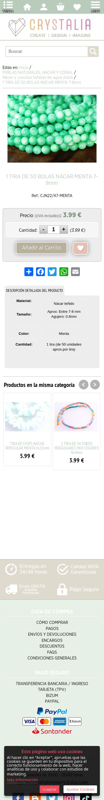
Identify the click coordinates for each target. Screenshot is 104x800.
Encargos (52, 641)
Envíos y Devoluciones (52, 634)
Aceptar (49, 789)
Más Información (22, 779)
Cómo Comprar (52, 623)
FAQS (52, 652)
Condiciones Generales (52, 658)
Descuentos (52, 646)
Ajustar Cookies (80, 789)
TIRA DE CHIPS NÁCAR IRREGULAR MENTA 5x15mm (27, 446)
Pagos (52, 629)
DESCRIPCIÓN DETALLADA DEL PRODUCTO (34, 290)
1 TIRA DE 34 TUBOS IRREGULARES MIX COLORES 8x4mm (76, 448)
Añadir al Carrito (41, 248)
